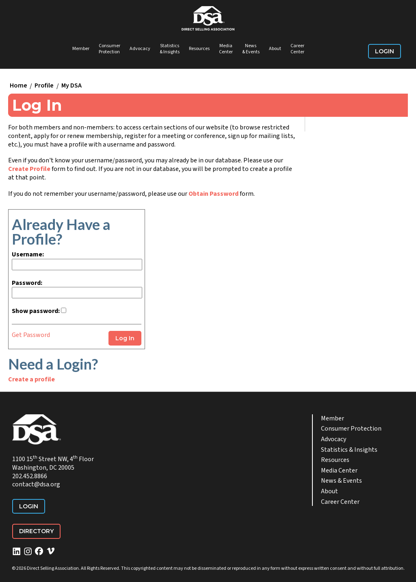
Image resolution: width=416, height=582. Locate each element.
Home (18, 85)
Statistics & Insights (170, 49)
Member (80, 48)
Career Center (297, 49)
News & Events (251, 49)
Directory (36, 531)
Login (384, 51)
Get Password (31, 334)
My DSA (71, 85)
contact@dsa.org (36, 484)
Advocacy (140, 48)
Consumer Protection (109, 49)
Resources (199, 48)
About (275, 48)
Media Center (226, 49)
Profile (44, 85)
